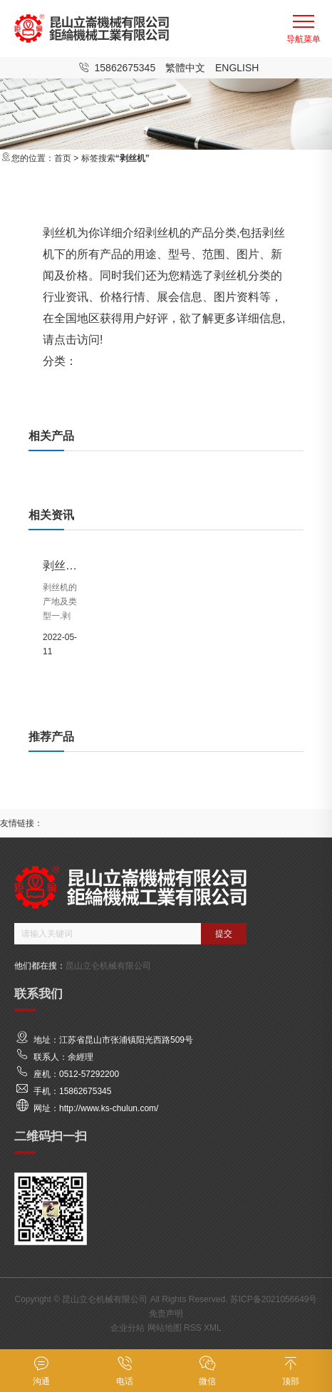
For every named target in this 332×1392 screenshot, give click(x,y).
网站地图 (164, 1328)
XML (213, 1328)
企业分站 (127, 1328)
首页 (62, 158)
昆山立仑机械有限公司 (108, 966)
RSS (193, 1328)
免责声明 (166, 1314)
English (237, 67)
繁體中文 (185, 67)
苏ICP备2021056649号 (274, 1299)
